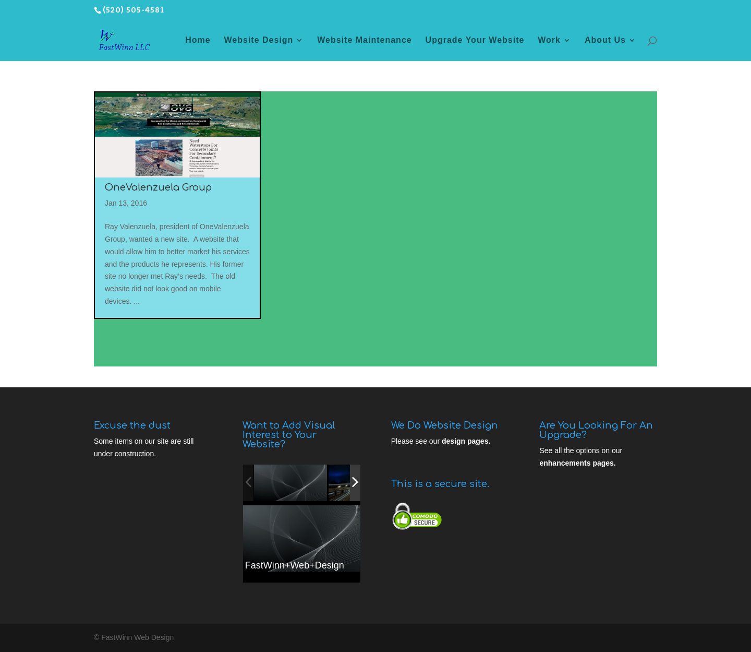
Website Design (259, 40)
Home (197, 40)
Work (549, 40)
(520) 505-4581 (133, 10)
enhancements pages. (577, 463)
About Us (605, 40)
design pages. (466, 441)
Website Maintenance (364, 40)
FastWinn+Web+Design (294, 565)
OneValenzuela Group (158, 187)
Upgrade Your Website (475, 40)
